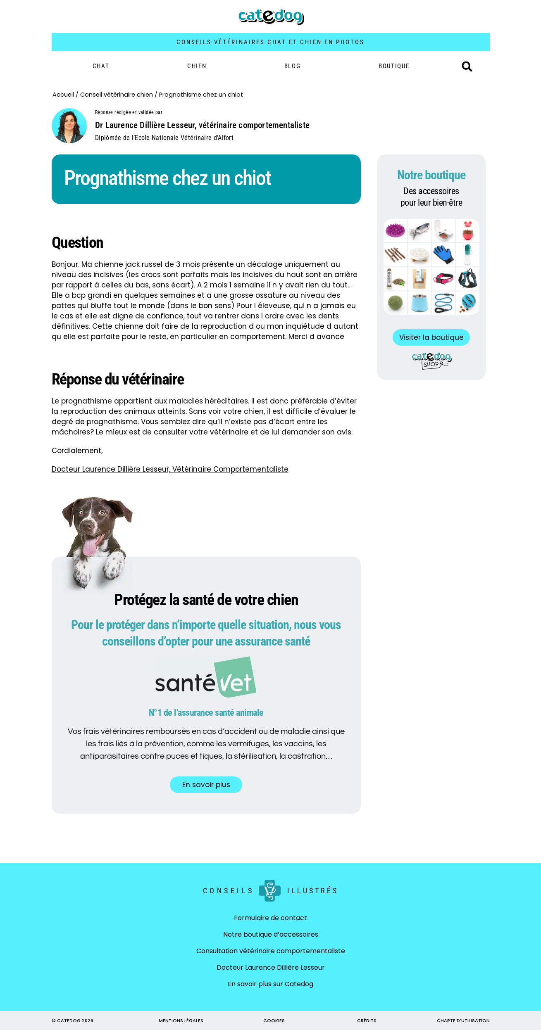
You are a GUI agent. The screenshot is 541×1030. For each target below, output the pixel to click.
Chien (197, 66)
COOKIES (274, 1020)
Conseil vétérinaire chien (116, 94)
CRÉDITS (367, 1020)
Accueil (63, 94)
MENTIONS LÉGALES (181, 1020)
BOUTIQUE (394, 66)
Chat (101, 66)
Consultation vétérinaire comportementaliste (270, 951)
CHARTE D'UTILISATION (463, 1020)
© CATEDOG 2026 (72, 1020)
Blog (292, 66)
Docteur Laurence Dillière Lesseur (271, 967)
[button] (467, 66)
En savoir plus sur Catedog (270, 984)
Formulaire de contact (270, 918)
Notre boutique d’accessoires (270, 934)
